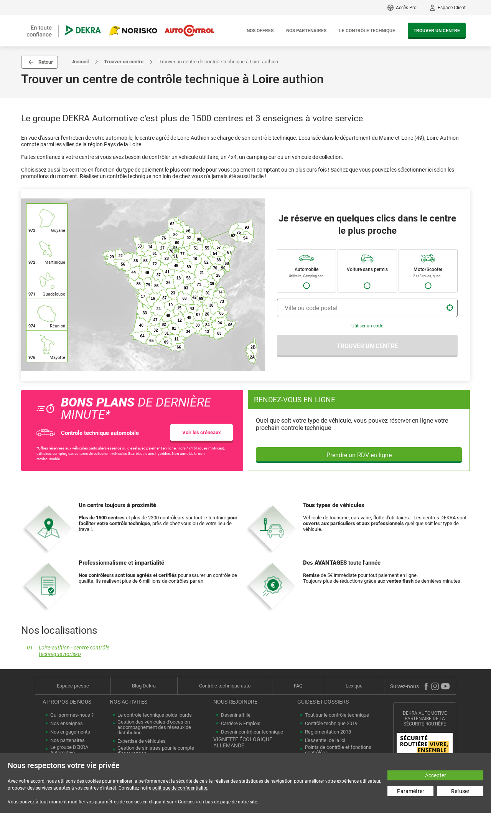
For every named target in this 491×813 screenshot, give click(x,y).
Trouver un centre (437, 30)
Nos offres (260, 30)
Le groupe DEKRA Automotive (69, 750)
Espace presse (73, 686)
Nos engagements (70, 732)
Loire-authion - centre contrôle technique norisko (65, 651)
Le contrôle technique (367, 30)
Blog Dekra (144, 686)
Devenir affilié (235, 715)
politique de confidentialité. (180, 788)
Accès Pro (406, 7)
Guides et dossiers (323, 702)
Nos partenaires (306, 30)
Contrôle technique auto (224, 686)
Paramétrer (410, 791)
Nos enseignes (66, 723)
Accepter (435, 775)
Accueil (80, 61)
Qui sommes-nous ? (72, 715)
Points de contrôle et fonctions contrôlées (338, 750)
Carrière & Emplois (240, 723)
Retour (45, 62)
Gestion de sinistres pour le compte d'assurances (155, 750)
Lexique (354, 686)
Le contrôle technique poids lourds (154, 715)
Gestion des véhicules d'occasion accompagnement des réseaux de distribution (154, 727)
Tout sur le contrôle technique (337, 715)
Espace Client (452, 7)
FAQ (298, 686)
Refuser (460, 791)
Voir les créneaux (201, 432)
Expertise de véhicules (141, 741)
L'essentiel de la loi (325, 740)
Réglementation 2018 (328, 732)
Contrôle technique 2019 (331, 723)
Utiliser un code (367, 326)
